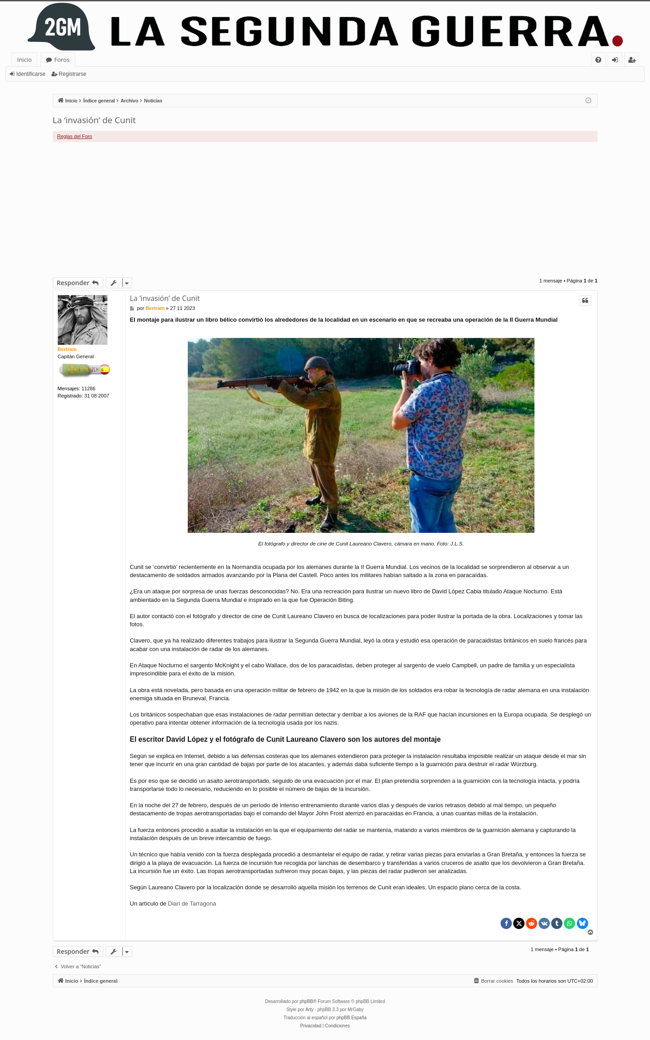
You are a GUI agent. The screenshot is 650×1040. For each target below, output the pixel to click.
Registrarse (72, 74)
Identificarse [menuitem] (617, 61)
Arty (310, 1009)
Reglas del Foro (75, 136)
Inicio (24, 59)
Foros (62, 59)
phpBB (306, 1001)
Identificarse (31, 74)
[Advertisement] (325, 210)
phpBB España (351, 1017)
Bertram (67, 349)
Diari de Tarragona (192, 903)
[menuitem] (598, 60)
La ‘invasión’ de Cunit (94, 120)
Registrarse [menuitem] (634, 61)
